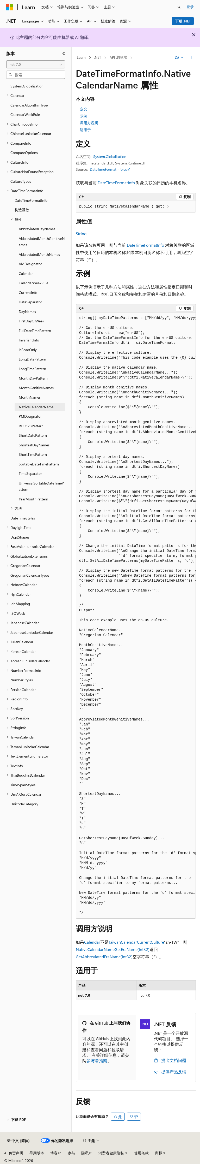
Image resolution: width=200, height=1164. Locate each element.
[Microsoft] (9, 7)
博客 (54, 1152)
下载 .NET (183, 21)
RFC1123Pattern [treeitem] (31, 425)
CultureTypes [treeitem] (20, 181)
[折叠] (63, 53)
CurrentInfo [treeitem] (28, 292)
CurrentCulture (150, 942)
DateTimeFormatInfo (116, 182)
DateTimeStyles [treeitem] (22, 518)
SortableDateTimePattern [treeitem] (39, 464)
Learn (81, 57)
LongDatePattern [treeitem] (32, 359)
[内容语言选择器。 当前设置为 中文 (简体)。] (18, 1141)
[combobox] (35, 64)
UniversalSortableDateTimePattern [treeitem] (41, 486)
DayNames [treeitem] (27, 311)
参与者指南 (96, 1060)
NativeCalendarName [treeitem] (36, 406)
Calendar (92, 942)
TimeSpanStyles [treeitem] (22, 784)
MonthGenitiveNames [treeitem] (36, 387)
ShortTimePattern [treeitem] (33, 454)
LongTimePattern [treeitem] (32, 368)
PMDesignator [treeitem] (30, 416)
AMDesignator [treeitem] (30, 263)
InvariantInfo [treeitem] (29, 340)
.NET (97, 57)
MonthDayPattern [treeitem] (33, 378)
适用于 (85, 129)
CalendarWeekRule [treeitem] (25, 114)
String (81, 233)
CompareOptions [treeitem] (24, 152)
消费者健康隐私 (111, 1152)
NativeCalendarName (95, 949)
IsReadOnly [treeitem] (28, 349)
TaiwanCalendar (123, 942)
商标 (158, 1152)
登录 (190, 6)
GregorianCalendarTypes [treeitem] (29, 575)
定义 (83, 109)
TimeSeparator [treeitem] (30, 473)
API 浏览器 (118, 57)
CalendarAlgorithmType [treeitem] (29, 105)
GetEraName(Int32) (132, 949)
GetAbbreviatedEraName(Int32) (104, 956)
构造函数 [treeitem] (22, 209)
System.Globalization (109, 156)
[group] (136, 615)
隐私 (85, 1152)
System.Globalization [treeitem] (26, 86)
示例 (83, 116)
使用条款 (141, 1152)
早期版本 (36, 1152)
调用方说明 (89, 122)
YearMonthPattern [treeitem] (33, 499)
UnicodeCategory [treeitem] (24, 803)
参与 (71, 1152)
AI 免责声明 (13, 1152)
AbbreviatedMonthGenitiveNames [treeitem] (42, 241)
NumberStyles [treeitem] (21, 679)
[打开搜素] (179, 7)
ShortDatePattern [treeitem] (33, 435)
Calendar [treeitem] (26, 273)
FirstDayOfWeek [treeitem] (31, 320)
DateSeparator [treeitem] (30, 301)
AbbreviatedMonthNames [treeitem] (39, 254)
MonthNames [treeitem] (30, 397)
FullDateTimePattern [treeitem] (35, 330)
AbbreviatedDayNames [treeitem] (37, 228)
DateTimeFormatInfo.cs (108, 169)
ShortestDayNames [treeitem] (34, 444)
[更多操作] (191, 58)
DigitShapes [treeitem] (19, 537)
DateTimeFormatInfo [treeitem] (31, 200)
